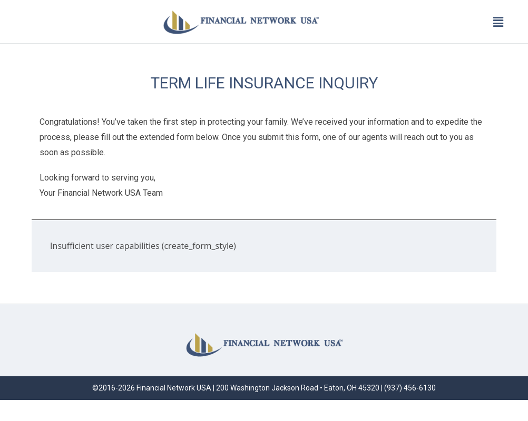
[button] (498, 22)
